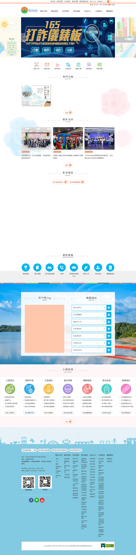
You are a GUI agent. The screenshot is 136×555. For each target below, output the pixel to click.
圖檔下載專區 (84, 517)
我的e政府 (27, 397)
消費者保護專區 (84, 498)
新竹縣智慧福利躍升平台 (84, 466)
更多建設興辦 (68, 413)
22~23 (96, 4)
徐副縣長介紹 (75, 466)
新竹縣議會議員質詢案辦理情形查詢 (101, 486)
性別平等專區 (92, 490)
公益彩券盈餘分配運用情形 (101, 502)
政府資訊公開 (101, 462)
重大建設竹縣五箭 (75, 480)
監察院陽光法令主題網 (127, 403)
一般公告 (92, 466)
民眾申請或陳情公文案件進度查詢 (84, 479)
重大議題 (101, 458)
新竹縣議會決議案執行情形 (101, 479)
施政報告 (75, 488)
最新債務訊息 (83, 1)
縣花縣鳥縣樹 (58, 467)
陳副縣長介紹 (75, 462)
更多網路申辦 (29, 413)
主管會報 (92, 477)
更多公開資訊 (10, 413)
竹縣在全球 (58, 476)
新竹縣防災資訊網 (11, 403)
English (100, 1)
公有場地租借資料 (101, 492)
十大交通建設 (75, 484)
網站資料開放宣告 (75, 450)
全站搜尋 (67, 1)
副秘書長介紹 (75, 475)
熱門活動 (92, 464)
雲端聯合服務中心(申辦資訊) (84, 460)
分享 (114, 1)
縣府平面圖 (67, 466)
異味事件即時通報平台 (84, 526)
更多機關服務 (87, 413)
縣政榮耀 (75, 497)
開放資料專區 (9, 397)
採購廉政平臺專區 (101, 530)
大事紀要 (67, 474)
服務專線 (84, 506)
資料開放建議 (101, 535)
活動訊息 (92, 469)
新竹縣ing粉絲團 (44, 450)
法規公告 (92, 474)
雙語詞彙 (75, 1)
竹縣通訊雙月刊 (92, 483)
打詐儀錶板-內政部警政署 (127, 400)
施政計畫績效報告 (75, 494)
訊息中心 (87, 11)
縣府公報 (92, 480)
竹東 (113, 4)
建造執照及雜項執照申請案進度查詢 (84, 487)
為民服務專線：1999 (29, 450)
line (36, 497)
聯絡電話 (109, 461)
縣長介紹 (75, 458)
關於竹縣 (43, 11)
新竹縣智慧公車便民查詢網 (108, 400)
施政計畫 (75, 490)
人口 (57, 461)
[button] (68, 37)
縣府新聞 (92, 458)
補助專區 (101, 527)
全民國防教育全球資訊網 (127, 397)
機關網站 (109, 11)
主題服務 (84, 509)
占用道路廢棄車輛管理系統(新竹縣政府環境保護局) (30, 403)
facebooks (31, 497)
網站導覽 (60, 1)
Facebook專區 (84, 521)
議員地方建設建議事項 (101, 508)
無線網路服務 (87, 400)
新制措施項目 (101, 473)
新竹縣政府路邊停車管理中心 (108, 406)
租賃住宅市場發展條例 (69, 403)
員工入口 (93, 1)
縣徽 (57, 464)
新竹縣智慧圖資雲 (101, 497)
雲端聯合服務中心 (30, 400)
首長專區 (65, 11)
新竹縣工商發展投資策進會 (50, 400)
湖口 (109, 4)
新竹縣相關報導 (75, 182)
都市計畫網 (67, 397)
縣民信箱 (84, 471)
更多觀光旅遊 (106, 413)
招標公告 (92, 487)
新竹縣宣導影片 (58, 182)
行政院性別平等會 (127, 406)
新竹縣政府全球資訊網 (29, 10)
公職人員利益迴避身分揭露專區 (101, 521)
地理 (57, 458)
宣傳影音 (92, 496)
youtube (42, 497)
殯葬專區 (47, 397)
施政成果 (92, 494)
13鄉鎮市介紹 (58, 472)
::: (21, 1)
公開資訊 (98, 11)
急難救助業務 (87, 403)
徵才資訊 (92, 472)
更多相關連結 (126, 413)
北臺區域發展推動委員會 (50, 403)
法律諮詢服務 (87, 397)
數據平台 (8, 400)
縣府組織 (67, 458)
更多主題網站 (48, 413)
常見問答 (84, 492)
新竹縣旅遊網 (106, 397)
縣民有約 (84, 474)
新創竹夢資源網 (84, 503)
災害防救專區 (9, 406)
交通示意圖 (67, 471)
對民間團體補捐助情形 (101, 514)
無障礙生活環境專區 (69, 406)
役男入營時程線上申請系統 (30, 406)
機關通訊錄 (67, 462)
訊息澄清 (92, 461)
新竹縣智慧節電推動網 (69, 400)
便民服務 (76, 11)
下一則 (112, 37)
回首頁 (53, 1)
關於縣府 (54, 11)
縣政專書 (67, 477)
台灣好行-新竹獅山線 (108, 403)
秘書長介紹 (75, 471)
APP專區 (84, 495)
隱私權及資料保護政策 (59, 450)
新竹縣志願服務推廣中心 (50, 406)
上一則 (23, 37)
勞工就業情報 (87, 406)
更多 (66, 113)
